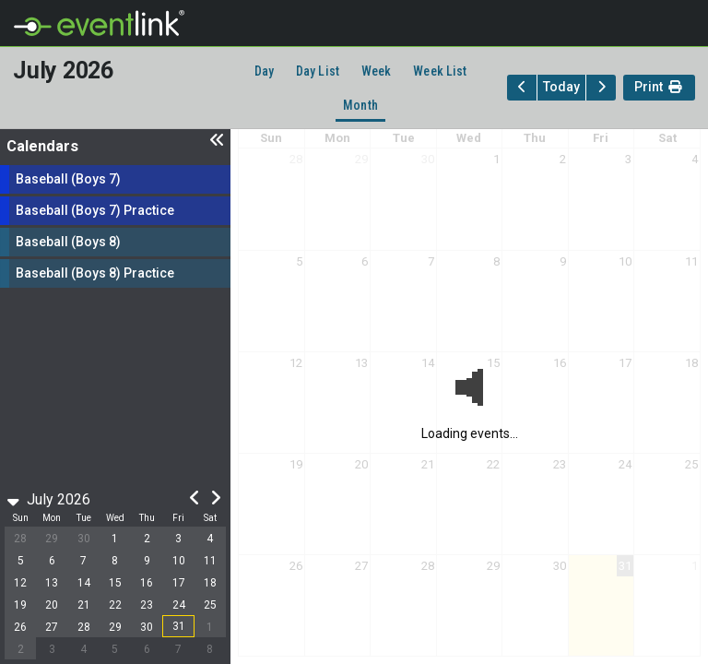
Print (659, 89)
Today (561, 86)
